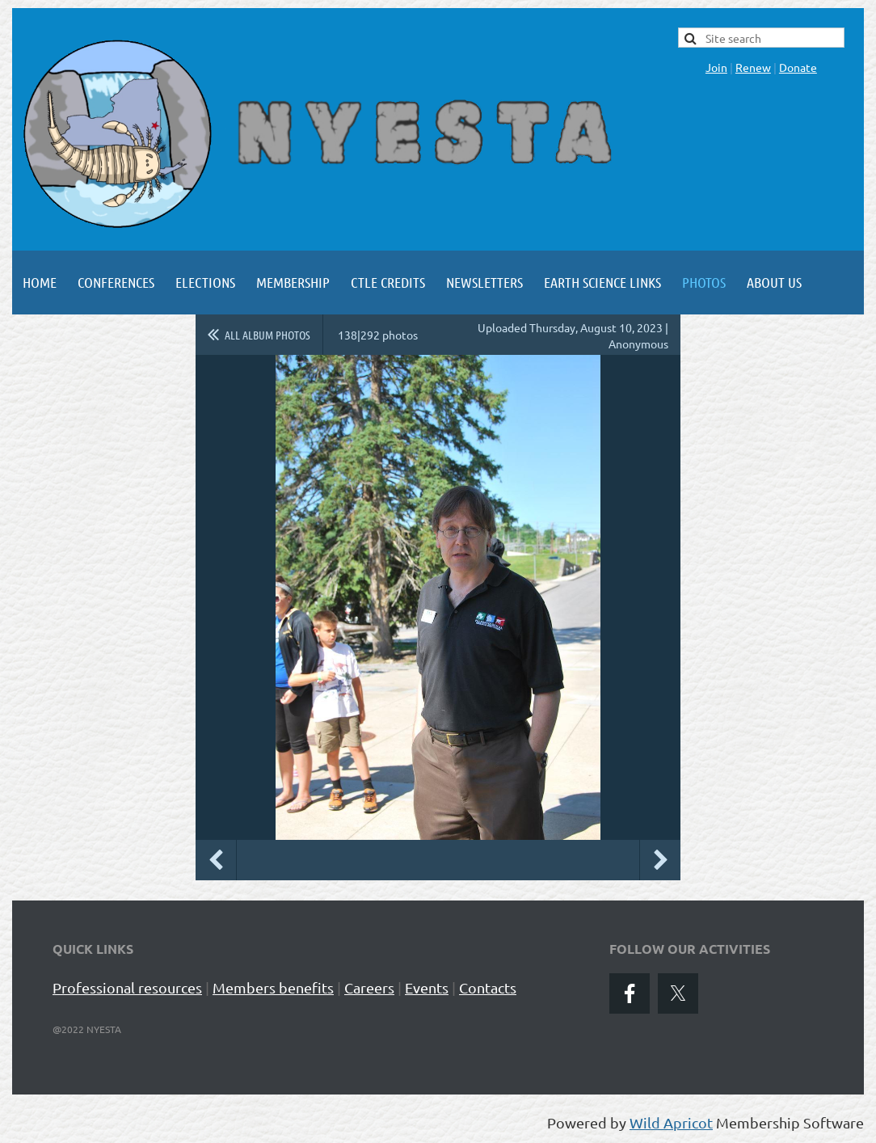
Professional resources (127, 987)
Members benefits (273, 987)
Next (660, 860)
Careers (369, 987)
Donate (798, 67)
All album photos (267, 334)
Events (427, 987)
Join (716, 67)
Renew (753, 67)
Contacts (487, 987)
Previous (216, 860)
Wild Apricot (671, 1122)
